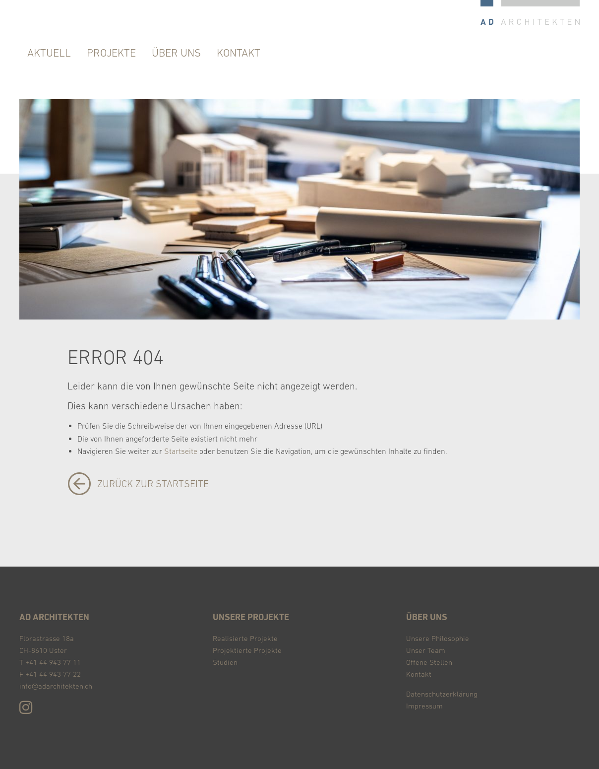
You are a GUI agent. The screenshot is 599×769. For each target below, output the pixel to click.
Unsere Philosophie (437, 638)
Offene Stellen (429, 662)
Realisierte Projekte (245, 638)
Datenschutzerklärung (442, 694)
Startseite (180, 451)
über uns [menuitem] (176, 53)
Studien (225, 662)
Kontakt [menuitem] (238, 53)
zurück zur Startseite (153, 483)
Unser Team (425, 650)
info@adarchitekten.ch (55, 686)
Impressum (424, 706)
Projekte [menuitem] (111, 53)
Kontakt (418, 674)
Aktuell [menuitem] (49, 53)
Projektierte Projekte (247, 650)
